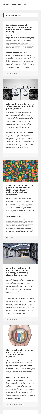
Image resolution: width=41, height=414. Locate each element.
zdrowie (16, 404)
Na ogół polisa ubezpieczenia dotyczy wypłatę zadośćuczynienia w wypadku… (19, 353)
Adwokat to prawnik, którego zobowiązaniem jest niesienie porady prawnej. (20, 106)
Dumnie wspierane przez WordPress (12, 411)
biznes (16, 319)
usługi (16, 73)
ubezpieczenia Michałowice (17, 377)
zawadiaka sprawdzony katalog (15, 4)
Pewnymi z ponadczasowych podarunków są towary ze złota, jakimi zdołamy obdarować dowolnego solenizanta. (19, 190)
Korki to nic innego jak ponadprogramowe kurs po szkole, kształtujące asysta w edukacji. (19, 28)
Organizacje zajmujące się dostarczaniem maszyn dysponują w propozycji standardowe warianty (18, 271)
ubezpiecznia (21, 404)
